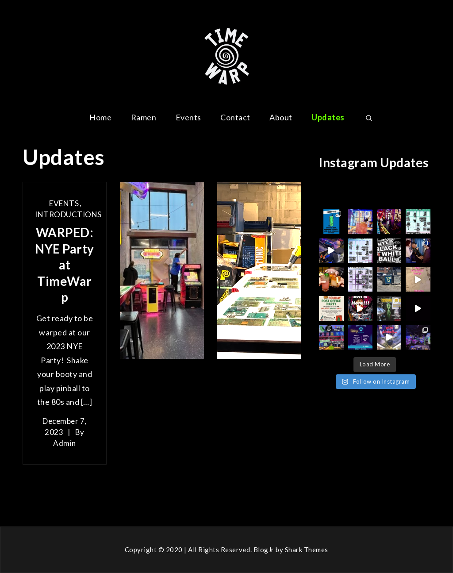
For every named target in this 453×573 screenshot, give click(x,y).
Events (188, 117)
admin (64, 443)
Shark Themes (306, 550)
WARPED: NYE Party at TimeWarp (64, 264)
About (280, 117)
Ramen (144, 117)
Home (100, 117)
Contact (235, 117)
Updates (328, 117)
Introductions (68, 214)
